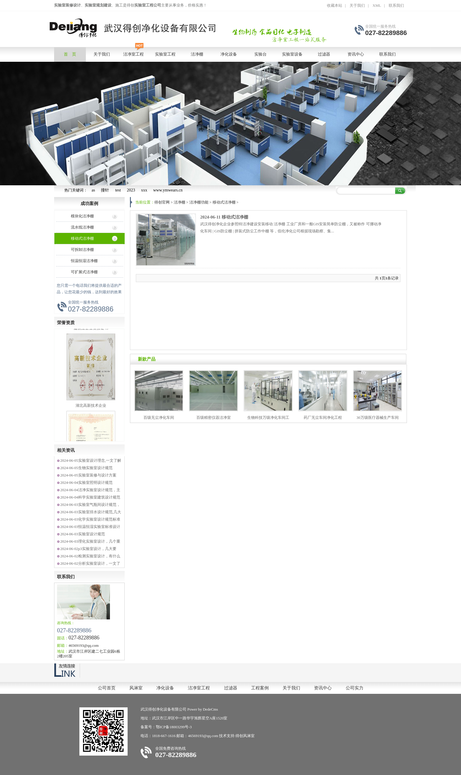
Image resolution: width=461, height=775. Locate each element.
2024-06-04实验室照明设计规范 (86, 482)
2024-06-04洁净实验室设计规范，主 (90, 490)
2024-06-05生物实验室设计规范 (86, 468)
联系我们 (396, 5)
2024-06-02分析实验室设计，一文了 (90, 563)
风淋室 (136, 688)
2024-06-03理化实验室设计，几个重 (90, 541)
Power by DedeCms (202, 709)
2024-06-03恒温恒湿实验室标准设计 (90, 526)
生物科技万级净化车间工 (268, 417)
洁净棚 (179, 202)
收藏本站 (334, 5)
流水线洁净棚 (82, 227)
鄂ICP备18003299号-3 (174, 727)
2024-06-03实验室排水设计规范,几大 (90, 512)
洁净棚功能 (198, 202)
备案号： (148, 727)
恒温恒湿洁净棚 (84, 261)
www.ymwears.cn (168, 190)
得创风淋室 (245, 736)
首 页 (70, 54)
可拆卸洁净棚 (82, 249)
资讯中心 (323, 688)
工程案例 (260, 688)
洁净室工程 (199, 688)
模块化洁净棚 (82, 216)
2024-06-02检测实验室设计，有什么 (90, 556)
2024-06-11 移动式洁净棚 (224, 217)
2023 (131, 190)
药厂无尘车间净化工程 (323, 417)
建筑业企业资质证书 (91, 330)
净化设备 (165, 688)
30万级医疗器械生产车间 (378, 417)
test (118, 190)
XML (377, 5)
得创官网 (162, 202)
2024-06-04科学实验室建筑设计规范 (90, 497)
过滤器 (230, 688)
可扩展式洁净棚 (84, 272)
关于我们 (357, 5)
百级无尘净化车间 (158, 417)
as (93, 190)
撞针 (105, 190)
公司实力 (354, 688)
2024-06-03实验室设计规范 (82, 534)
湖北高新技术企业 (91, 408)
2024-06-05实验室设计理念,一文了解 (90, 460)
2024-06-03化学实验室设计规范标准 (90, 519)
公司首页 (107, 688)
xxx (144, 190)
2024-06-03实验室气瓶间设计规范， (90, 504)
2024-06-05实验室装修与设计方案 (88, 475)
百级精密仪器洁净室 (213, 417)
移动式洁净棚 (82, 238)
